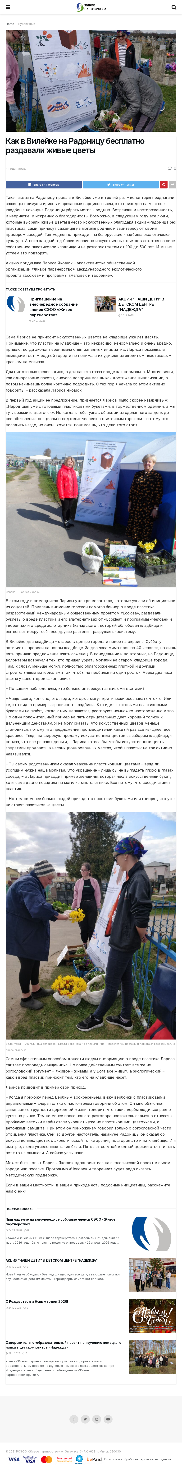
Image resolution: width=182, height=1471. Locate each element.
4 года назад (16, 168)
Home (10, 24)
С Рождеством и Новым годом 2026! (37, 1301)
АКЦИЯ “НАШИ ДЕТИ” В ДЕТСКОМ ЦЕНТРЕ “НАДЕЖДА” (141, 304)
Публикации (26, 24)
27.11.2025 (13, 1353)
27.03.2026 (37, 320)
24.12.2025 (13, 1307)
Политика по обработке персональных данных (137, 1459)
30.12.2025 (126, 315)
